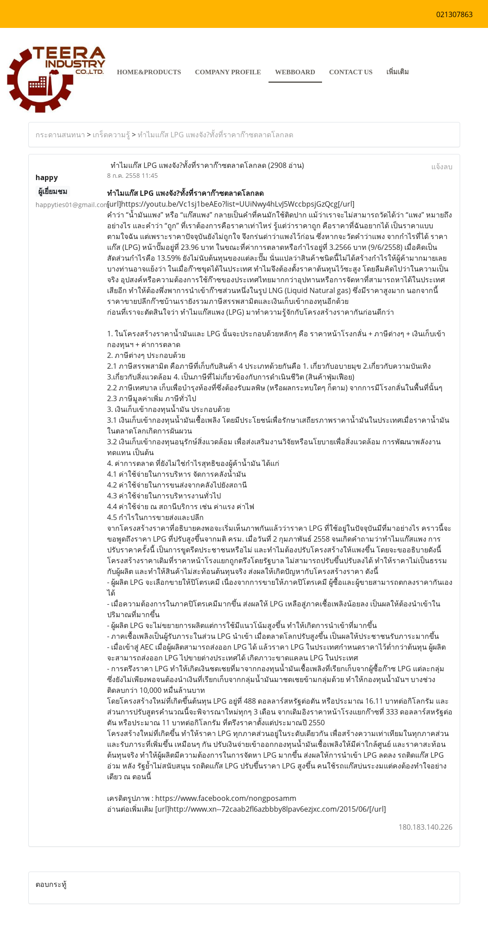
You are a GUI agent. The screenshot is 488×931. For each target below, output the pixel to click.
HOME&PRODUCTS (149, 72)
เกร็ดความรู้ (111, 135)
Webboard (295, 72)
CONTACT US (351, 72)
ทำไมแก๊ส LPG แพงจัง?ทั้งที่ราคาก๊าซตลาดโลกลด (215, 135)
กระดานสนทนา (60, 135)
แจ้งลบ (441, 167)
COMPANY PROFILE (228, 72)
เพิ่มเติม (397, 72)
